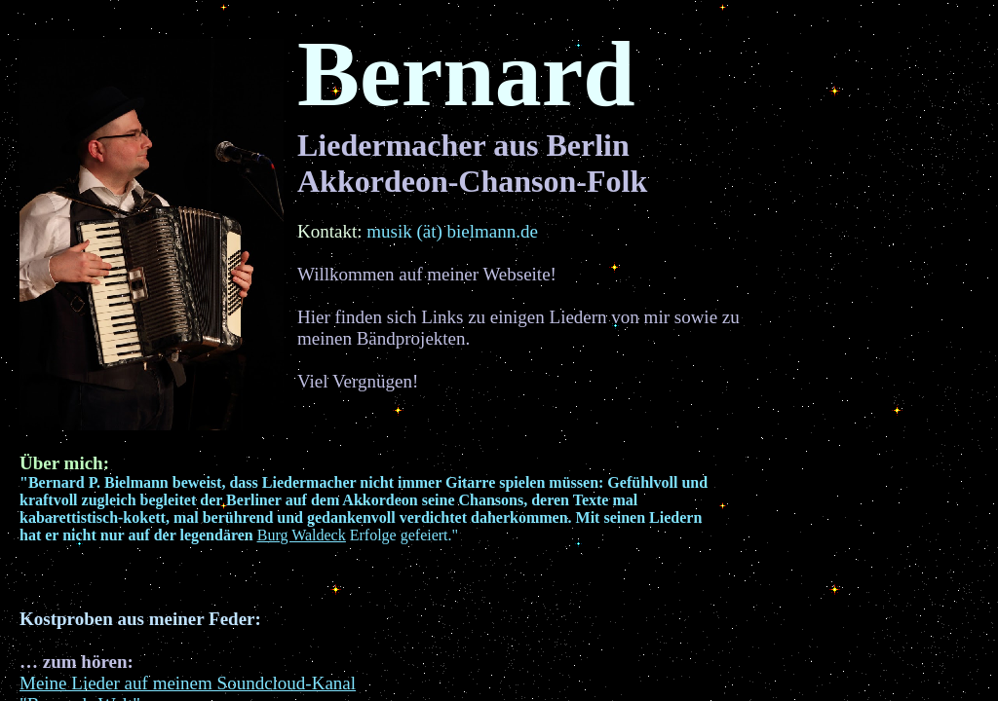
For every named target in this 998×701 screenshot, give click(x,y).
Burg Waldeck (301, 535)
